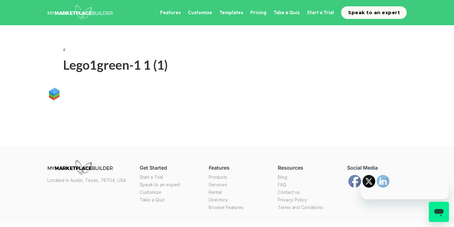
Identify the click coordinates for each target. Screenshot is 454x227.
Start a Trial (320, 12)
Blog (282, 177)
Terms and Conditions (300, 207)
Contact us (289, 192)
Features (170, 12)
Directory (218, 199)
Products (218, 177)
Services (218, 184)
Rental (215, 192)
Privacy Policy (292, 199)
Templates (231, 12)
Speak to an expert (374, 12)
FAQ (282, 184)
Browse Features (226, 207)
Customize (200, 12)
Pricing (258, 12)
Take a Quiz (287, 12)
